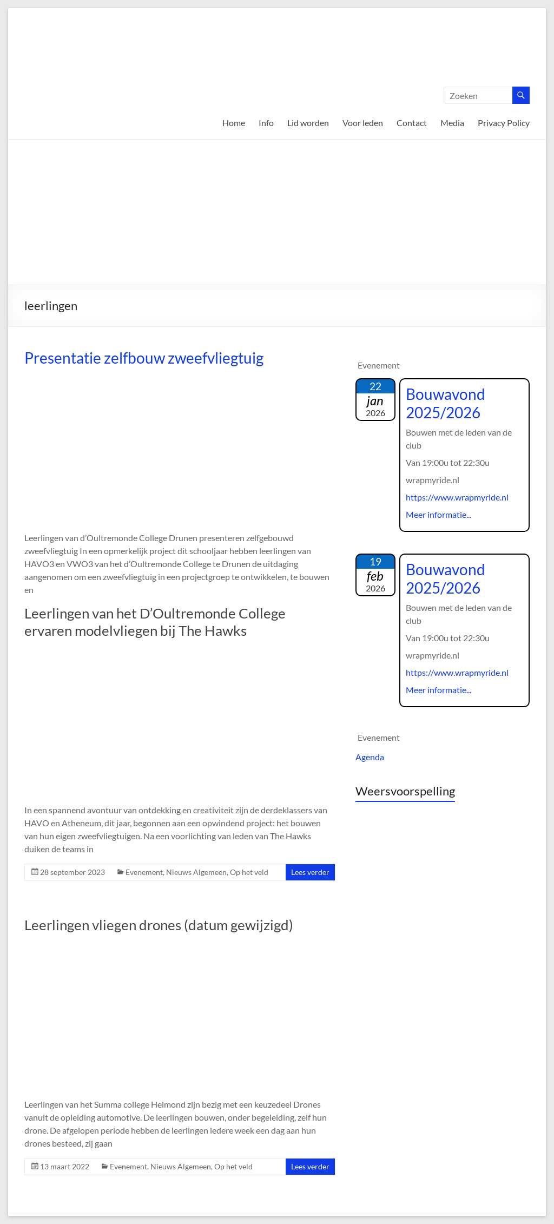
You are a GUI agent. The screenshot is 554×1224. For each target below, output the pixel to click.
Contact (412, 122)
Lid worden (308, 122)
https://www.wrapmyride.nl (457, 497)
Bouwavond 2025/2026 (445, 403)
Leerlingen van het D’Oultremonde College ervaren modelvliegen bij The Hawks (155, 621)
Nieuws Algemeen (196, 872)
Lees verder (310, 872)
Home (233, 122)
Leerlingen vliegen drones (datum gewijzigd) (158, 924)
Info (266, 122)
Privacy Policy (504, 122)
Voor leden (362, 122)
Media (452, 122)
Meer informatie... (438, 514)
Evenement (144, 872)
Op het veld (249, 872)
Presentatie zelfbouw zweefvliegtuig (143, 357)
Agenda (369, 757)
